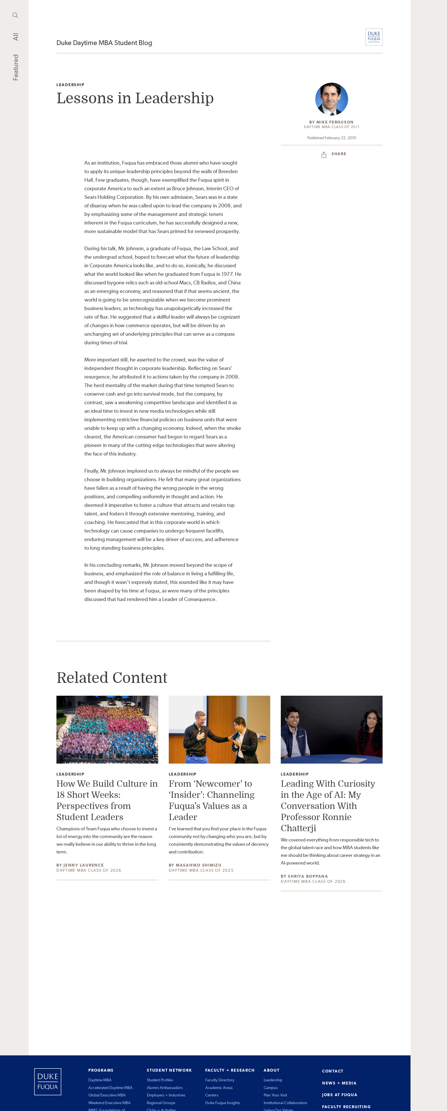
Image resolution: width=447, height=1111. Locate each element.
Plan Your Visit (275, 1095)
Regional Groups (161, 1102)
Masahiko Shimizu (199, 865)
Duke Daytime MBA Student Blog (104, 43)
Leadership (70, 85)
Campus (271, 1087)
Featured (15, 67)
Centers (211, 1095)
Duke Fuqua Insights (222, 1102)
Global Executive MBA (107, 1095)
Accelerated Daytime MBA (110, 1087)
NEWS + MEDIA (339, 1083)
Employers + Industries (166, 1095)
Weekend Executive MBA (109, 1102)
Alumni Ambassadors (165, 1087)
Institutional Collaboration (285, 1102)
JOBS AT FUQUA (340, 1094)
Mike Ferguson (335, 122)
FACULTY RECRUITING (346, 1106)
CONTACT (333, 1071)
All (15, 37)
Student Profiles (160, 1080)
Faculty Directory (219, 1080)
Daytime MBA (99, 1080)
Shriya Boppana (308, 876)
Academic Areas (219, 1087)
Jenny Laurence (84, 865)
